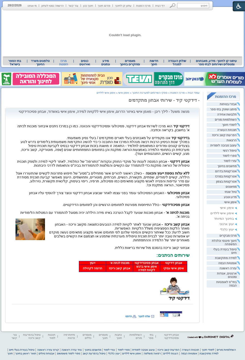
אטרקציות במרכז (226, 176)
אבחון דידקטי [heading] (173, 262)
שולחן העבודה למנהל (177, 62)
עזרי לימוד (230, 161)
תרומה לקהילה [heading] (92, 268)
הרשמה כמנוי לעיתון (52, 5)
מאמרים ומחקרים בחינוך (130, 62)
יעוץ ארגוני (226, 224)
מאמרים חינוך (103, 336)
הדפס (128, 316)
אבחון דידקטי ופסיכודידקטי (171, 336)
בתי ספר (150, 336)
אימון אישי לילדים (222, 213)
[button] (172, 5)
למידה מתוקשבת (226, 258)
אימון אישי (230, 202)
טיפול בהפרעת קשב (94, 353)
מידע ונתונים (105, 62)
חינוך (10, 353)
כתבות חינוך (118, 336)
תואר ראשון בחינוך (25, 353)
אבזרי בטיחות (228, 104)
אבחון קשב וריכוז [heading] (119, 268)
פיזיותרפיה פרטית (69, 336)
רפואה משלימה (152, 353)
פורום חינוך (104, 5)
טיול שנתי (231, 192)
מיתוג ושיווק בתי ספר (223, 109)
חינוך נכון (88, 5)
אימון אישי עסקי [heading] (173, 268)
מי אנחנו (32, 5)
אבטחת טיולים (46, 353)
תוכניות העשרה (227, 130)
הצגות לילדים (170, 353)
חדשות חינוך (154, 62)
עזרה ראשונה (228, 268)
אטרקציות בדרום (226, 171)
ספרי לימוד (230, 156)
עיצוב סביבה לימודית (223, 145)
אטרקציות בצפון (226, 181)
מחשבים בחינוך (227, 166)
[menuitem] (216, 62)
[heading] (102, 277)
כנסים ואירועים (84, 62)
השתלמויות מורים (226, 119)
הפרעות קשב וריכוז (224, 135)
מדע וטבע (230, 197)
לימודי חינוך (229, 125)
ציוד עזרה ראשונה (71, 349)
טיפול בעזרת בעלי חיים (21, 349)
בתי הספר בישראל (14, 62)
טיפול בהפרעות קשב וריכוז (32, 336)
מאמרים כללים (87, 336)
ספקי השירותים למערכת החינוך (149, 92)
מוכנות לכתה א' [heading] (119, 262)
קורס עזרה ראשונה (48, 349)
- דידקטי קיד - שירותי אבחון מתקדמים (164, 100)
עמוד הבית (194, 92)
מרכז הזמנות (143, 5)
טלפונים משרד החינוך (40, 62)
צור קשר (73, 5)
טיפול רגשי (230, 150)
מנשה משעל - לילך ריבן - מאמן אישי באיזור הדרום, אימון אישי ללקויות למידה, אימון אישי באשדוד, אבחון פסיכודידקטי (104, 112)
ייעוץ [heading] (92, 262)
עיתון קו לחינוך (123, 5)
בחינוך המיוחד (224, 218)
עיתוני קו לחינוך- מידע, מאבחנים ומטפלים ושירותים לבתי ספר (216, 62)
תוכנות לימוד (51, 336)
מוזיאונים (231, 186)
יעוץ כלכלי (227, 229)
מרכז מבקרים (228, 235)
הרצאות (232, 140)
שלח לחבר (144, 316)
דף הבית (160, 5)
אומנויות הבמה (227, 263)
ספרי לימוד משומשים (68, 353)
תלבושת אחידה (227, 114)
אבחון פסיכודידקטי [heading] (147, 262)
